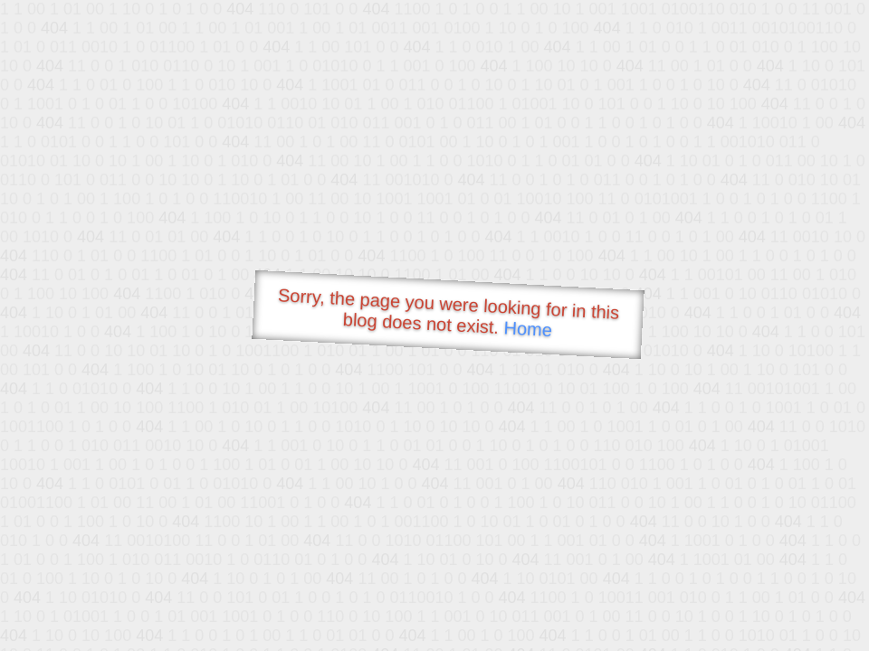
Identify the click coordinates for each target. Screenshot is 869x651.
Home (527, 328)
